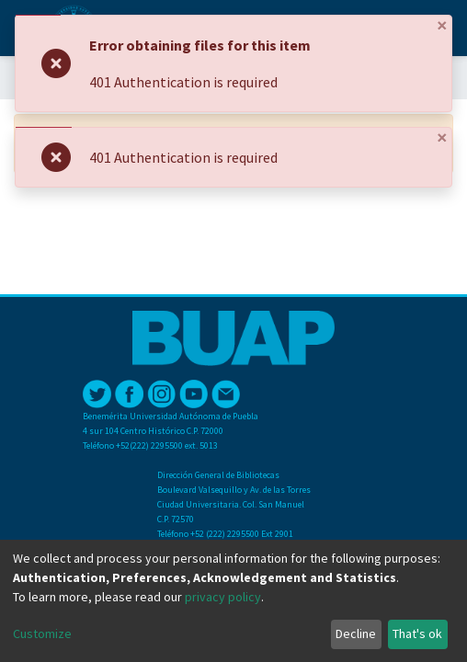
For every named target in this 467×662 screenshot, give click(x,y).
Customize (42, 633)
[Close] (441, 27)
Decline (356, 633)
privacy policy (223, 596)
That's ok (417, 633)
